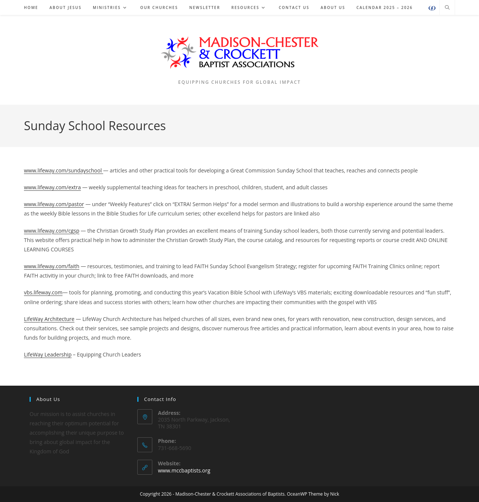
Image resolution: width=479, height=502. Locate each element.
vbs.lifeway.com (43, 292)
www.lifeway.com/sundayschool (63, 170)
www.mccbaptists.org (184, 470)
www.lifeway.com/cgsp (51, 230)
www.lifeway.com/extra (52, 187)
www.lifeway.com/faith (51, 266)
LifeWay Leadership (47, 354)
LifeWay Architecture (49, 318)
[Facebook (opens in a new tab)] (432, 8)
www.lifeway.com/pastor (54, 204)
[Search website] (447, 8)
